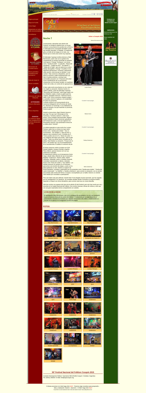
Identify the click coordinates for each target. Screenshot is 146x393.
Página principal (33, 19)
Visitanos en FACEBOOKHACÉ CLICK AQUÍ (111, 21)
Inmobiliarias (32, 34)
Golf (30, 107)
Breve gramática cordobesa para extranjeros (33, 73)
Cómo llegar (32, 26)
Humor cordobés (33, 83)
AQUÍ (71, 386)
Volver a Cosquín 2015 (96, 36)
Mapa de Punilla (33, 22)
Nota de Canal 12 (34, 80)
